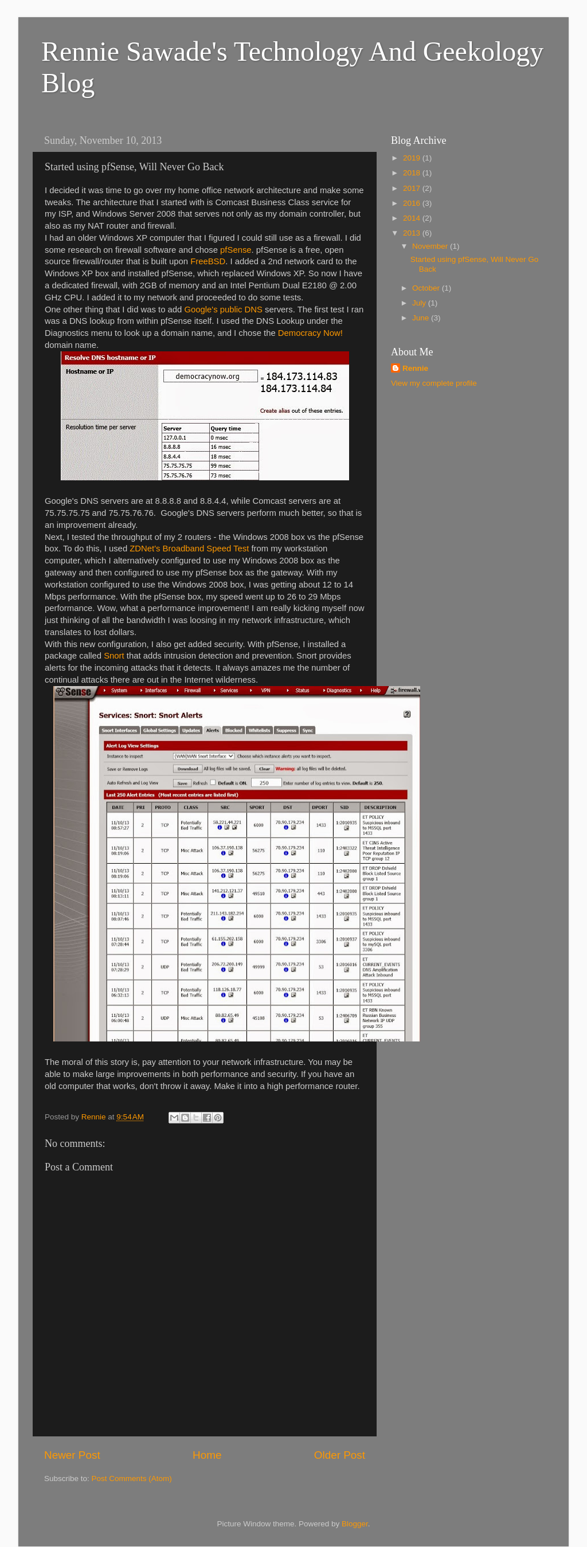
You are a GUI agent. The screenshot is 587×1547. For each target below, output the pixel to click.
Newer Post (72, 1455)
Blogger (355, 1523)
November (431, 246)
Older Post (339, 1455)
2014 (412, 218)
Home (207, 1455)
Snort (114, 655)
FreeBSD (207, 261)
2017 (412, 188)
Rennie (415, 368)
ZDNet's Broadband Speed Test (189, 548)
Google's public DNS (223, 309)
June (421, 318)
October (427, 288)
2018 (412, 173)
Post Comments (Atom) (132, 1478)
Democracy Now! (310, 333)
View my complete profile (434, 383)
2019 (412, 158)
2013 (412, 233)
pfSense (235, 249)
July (420, 303)
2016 (412, 203)
